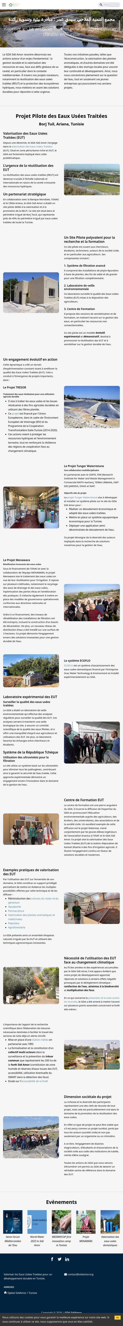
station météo (40, 1039)
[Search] (109, 4)
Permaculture (16, 911)
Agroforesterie (16, 927)
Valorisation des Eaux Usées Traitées (32, 146)
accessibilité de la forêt (34, 1081)
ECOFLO (68, 665)
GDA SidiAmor (73, 1312)
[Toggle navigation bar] (4, 4)
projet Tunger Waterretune (82, 497)
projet (15, 413)
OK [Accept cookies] (117, 1317)
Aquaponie (14, 906)
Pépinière (13, 923)
